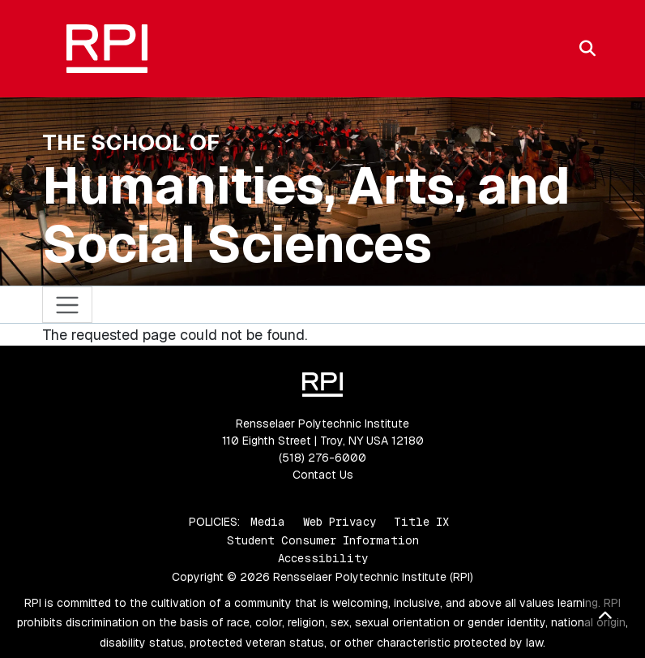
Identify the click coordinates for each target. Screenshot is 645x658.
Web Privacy (339, 521)
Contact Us (323, 474)
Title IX (421, 521)
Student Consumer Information (323, 540)
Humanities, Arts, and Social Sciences (306, 215)
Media (267, 521)
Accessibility (323, 558)
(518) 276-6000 (322, 457)
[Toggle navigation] (67, 304)
